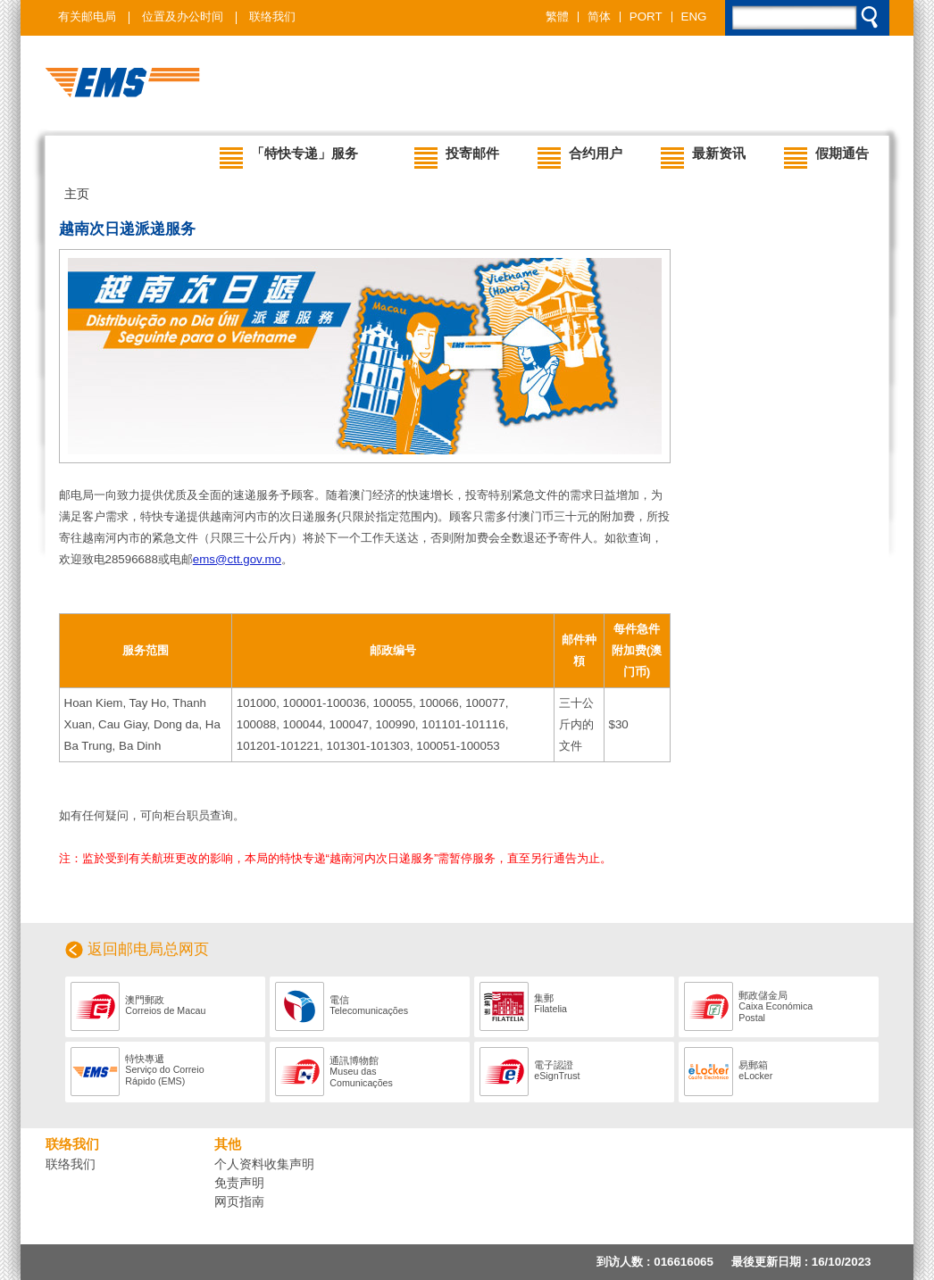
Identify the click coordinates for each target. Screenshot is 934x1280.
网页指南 (239, 1201)
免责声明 (239, 1183)
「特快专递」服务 (289, 157)
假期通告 (826, 157)
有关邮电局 (87, 16)
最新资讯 (703, 157)
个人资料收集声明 (264, 1164)
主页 (76, 194)
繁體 (557, 17)
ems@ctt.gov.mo (237, 559)
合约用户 (580, 157)
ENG (694, 17)
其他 (227, 1144)
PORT (646, 17)
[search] (808, 21)
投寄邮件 (456, 157)
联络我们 (272, 16)
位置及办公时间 (182, 16)
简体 (599, 17)
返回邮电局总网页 (148, 949)
